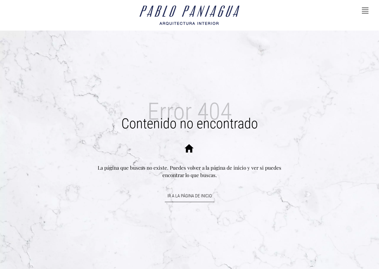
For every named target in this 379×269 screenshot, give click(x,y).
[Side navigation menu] (365, 10)
